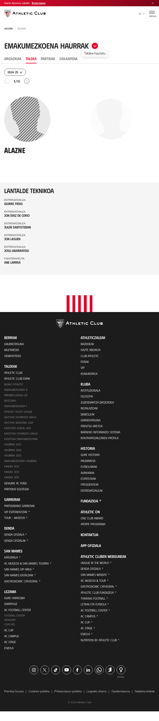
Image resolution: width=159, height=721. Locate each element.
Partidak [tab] (48, 58)
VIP (83, 367)
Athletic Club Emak (18, 377)
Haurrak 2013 (13, 457)
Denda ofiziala (15, 539)
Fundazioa (89, 506)
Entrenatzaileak (93, 495)
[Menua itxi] (153, 3)
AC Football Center (18, 617)
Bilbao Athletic (14, 383)
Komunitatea (90, 373)
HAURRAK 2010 (13, 451)
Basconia (10, 400)
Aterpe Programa (94, 529)
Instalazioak (90, 409)
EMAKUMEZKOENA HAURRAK (21, 462)
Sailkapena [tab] (68, 58)
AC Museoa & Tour (94, 587)
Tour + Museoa (15, 522)
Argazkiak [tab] (12, 58)
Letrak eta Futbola (95, 612)
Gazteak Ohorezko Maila (21, 417)
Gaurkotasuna (15, 341)
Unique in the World (96, 568)
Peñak (85, 360)
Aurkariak (88, 476)
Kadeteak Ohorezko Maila (21, 434)
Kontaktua (89, 540)
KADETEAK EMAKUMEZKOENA (21, 440)
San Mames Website (95, 581)
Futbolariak (90, 470)
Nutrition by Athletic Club (100, 650)
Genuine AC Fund (16, 486)
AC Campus (12, 644)
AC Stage (10, 651)
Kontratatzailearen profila (101, 440)
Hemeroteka (13, 354)
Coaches (9, 632)
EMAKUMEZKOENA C (16, 406)
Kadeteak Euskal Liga (18, 429)
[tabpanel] (79, 171)
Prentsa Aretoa (92, 428)
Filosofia (87, 396)
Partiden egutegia (17, 492)
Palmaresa (89, 464)
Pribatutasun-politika (67, 701)
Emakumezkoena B (16, 389)
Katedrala (12, 562)
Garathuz (11, 611)
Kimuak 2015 (12, 479)
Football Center (14, 623)
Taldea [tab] (31, 58)
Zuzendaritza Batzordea (99, 403)
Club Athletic (90, 354)
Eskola (9, 657)
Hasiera (8, 28)
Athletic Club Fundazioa (99, 600)
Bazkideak (88, 341)
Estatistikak (89, 483)
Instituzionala (91, 390)
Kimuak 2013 (12, 474)
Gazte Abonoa (91, 348)
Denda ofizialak (16, 545)
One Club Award (93, 523)
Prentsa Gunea (14, 701)
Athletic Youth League (19, 412)
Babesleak (88, 415)
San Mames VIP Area (19, 575)
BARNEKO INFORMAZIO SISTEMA (102, 434)
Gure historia (91, 457)
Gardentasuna (91, 421)
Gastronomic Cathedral (22, 587)
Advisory (10, 627)
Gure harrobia (15, 604)
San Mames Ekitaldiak (20, 581)
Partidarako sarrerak (21, 509)
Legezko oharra (96, 701)
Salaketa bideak (145, 701)
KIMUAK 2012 (12, 468)
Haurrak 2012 (13, 446)
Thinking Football (94, 606)
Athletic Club (14, 371)
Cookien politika (39, 701)
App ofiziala (91, 551)
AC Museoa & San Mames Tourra (28, 568)
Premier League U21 (16, 395)
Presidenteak (90, 489)
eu (142, 13)
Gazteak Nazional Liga (19, 423)
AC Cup (9, 638)
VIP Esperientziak (16, 515)
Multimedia (12, 348)
